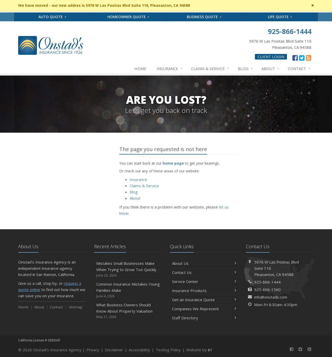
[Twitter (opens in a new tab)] (302, 57)
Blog (245, 68)
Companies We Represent (204, 308)
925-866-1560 (267, 289)
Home (140, 68)
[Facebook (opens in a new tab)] (295, 57)
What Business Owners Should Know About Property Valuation (128, 311)
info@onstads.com (270, 297)
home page (173, 163)
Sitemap (75, 307)
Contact (299, 68)
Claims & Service (210, 68)
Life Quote (280, 16)
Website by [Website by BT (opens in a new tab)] (199, 349)
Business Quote (204, 16)
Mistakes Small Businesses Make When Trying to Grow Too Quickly (128, 269)
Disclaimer (114, 349)
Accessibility (139, 349)
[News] (308, 57)
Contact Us (204, 272)
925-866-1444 (267, 282)
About (270, 68)
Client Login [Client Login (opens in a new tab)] (271, 56)
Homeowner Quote (128, 16)
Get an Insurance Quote (204, 299)
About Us (204, 263)
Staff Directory (204, 317)
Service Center (204, 281)
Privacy (92, 349)
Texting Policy (168, 349)
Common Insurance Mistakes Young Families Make (128, 290)
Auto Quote (52, 16)
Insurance (170, 68)
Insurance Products (204, 290)
